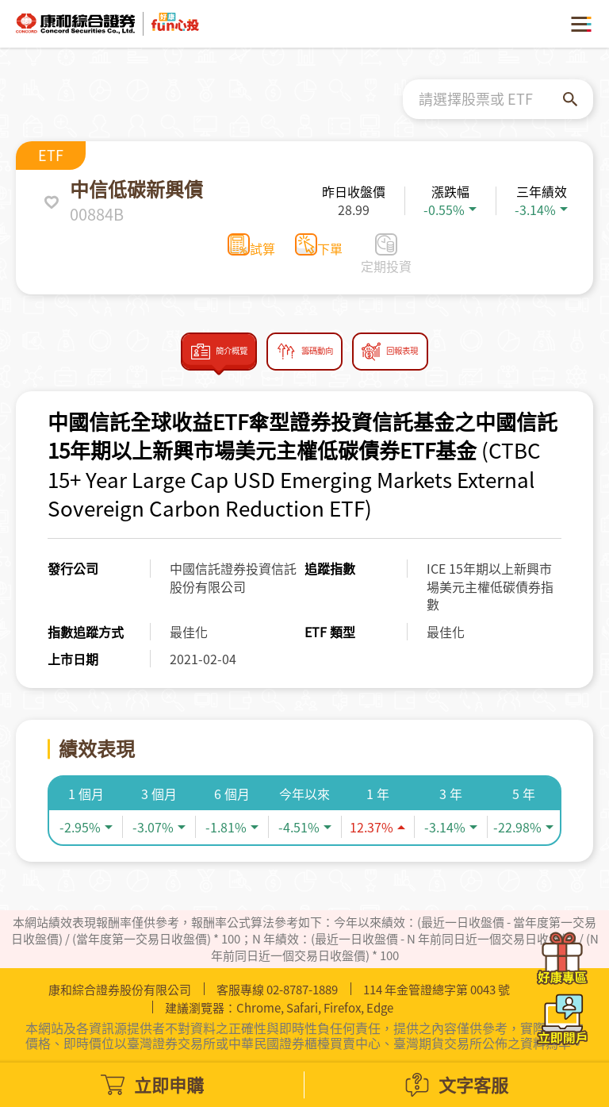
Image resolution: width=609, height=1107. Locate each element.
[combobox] (491, 99)
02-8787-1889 (302, 989)
